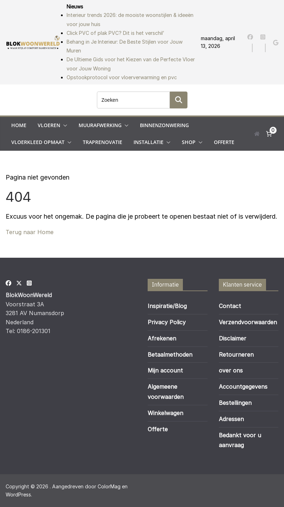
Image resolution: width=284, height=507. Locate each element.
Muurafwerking (100, 125)
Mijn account (165, 370)
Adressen (231, 419)
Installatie (148, 142)
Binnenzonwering (164, 125)
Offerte (224, 142)
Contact (230, 305)
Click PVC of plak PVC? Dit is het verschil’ (115, 33)
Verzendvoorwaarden (248, 322)
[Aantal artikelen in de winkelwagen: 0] (269, 134)
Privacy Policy (167, 322)
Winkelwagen (165, 413)
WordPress (18, 494)
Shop (189, 142)
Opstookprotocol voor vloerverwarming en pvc (122, 77)
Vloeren (49, 125)
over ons (231, 370)
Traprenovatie (102, 142)
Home (18, 125)
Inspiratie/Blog (167, 305)
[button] (63, 125)
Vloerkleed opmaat (37, 142)
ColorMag (109, 486)
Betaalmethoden (170, 354)
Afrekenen (162, 338)
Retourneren (236, 354)
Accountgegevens (243, 386)
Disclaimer (232, 338)
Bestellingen (235, 402)
